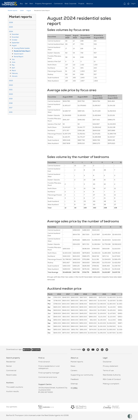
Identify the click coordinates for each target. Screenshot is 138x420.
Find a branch (44, 362)
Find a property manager (48, 373)
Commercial (58, 4)
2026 (11, 22)
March (14, 70)
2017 (10, 108)
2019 (10, 99)
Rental (9, 366)
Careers (74, 371)
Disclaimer (107, 362)
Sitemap (74, 384)
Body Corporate (70, 4)
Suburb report (18, 54)
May (13, 65)
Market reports (12, 10)
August (29, 10)
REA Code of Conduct (112, 379)
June (13, 62)
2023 (11, 81)
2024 (22, 10)
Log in (133, 3)
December (15, 34)
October (14, 40)
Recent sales (11, 375)
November (15, 37)
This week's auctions (14, 387)
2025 (11, 27)
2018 (10, 103)
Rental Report (18, 57)
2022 (11, 85)
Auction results (12, 392)
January (14, 76)
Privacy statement (110, 366)
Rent (31, 4)
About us (89, 4)
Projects (81, 4)
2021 (10, 90)
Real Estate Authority (112, 375)
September (15, 43)
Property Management (43, 4)
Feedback (75, 379)
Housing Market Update (22, 48)
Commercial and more (47, 377)
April (13, 68)
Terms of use (108, 371)
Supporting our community (82, 375)
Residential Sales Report (22, 51)
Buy (21, 4)
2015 (10, 112)
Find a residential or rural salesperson (48, 367)
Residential (10, 362)
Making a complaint (111, 384)
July (13, 59)
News (73, 366)
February (15, 73)
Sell (26, 4)
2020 (11, 94)
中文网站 (74, 388)
